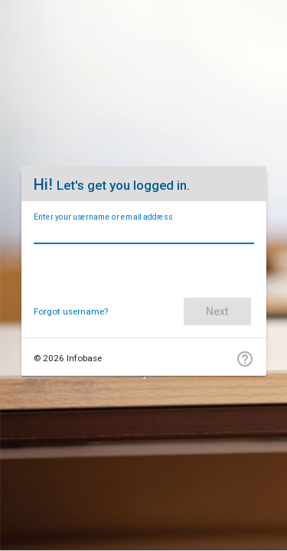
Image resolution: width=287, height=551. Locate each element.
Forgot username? (71, 311)
